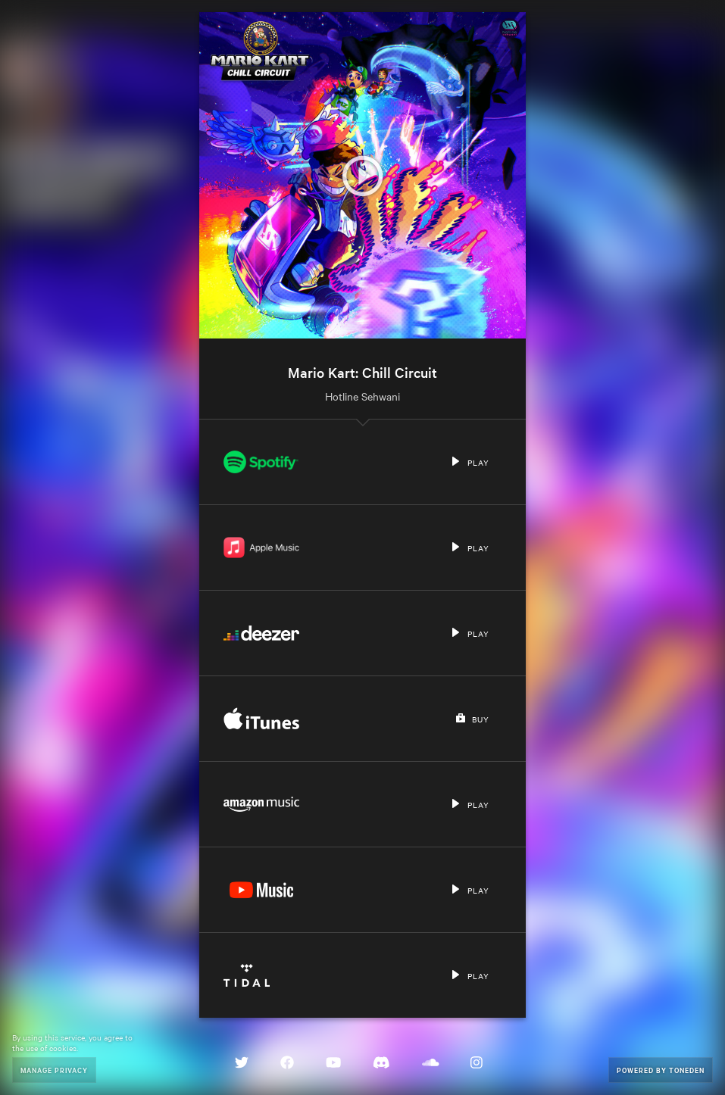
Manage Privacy (54, 1069)
